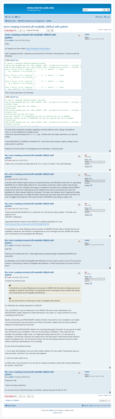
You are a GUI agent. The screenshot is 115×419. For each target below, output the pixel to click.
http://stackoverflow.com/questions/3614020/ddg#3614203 (27, 224)
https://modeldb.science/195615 (38, 49)
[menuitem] (17, 17)
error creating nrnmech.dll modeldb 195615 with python (36, 26)
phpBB (51, 410)
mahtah (87, 34)
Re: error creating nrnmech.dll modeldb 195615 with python (29, 156)
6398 (90, 159)
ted (86, 155)
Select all (14, 60)
